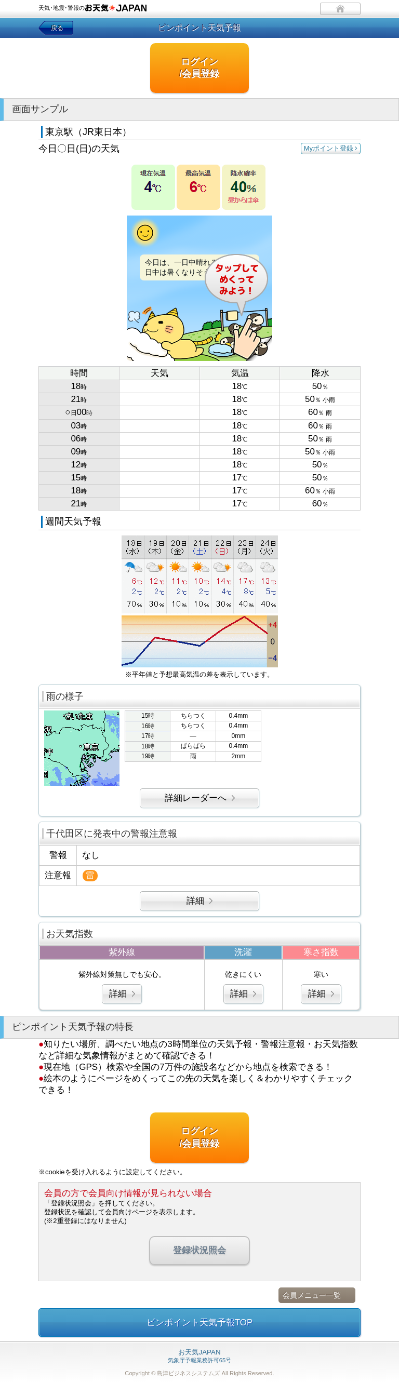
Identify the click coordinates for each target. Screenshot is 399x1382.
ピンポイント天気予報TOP (200, 1322)
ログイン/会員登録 (199, 68)
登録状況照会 (199, 1250)
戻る (57, 28)
